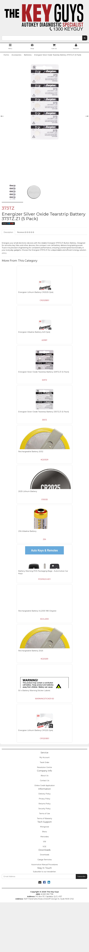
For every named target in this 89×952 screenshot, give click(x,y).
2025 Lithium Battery (27, 491)
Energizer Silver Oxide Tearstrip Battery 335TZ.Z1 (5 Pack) (43, 412)
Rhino (44, 832)
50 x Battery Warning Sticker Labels (34, 690)
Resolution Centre (44, 767)
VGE (44, 846)
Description (8, 232)
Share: (8, 223)
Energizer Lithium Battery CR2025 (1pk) (35, 292)
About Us (44, 776)
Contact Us (44, 780)
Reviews (25, 232)
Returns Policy (45, 804)
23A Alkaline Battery (27, 531)
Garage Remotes (44, 860)
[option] (44, 102)
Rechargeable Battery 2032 (30, 451)
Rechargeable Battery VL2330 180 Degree (37, 611)
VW (44, 842)
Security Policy (44, 809)
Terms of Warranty (44, 818)
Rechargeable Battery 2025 (30, 651)
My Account (44, 757)
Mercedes (44, 837)
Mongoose (44, 827)
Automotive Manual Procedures (44, 865)
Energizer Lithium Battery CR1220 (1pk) (35, 730)
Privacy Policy (44, 799)
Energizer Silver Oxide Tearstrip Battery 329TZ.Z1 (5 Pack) (43, 372)
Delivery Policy (44, 794)
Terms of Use (44, 813)
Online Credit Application (44, 785)
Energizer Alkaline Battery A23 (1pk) (34, 332)
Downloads (44, 855)
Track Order (44, 762)
